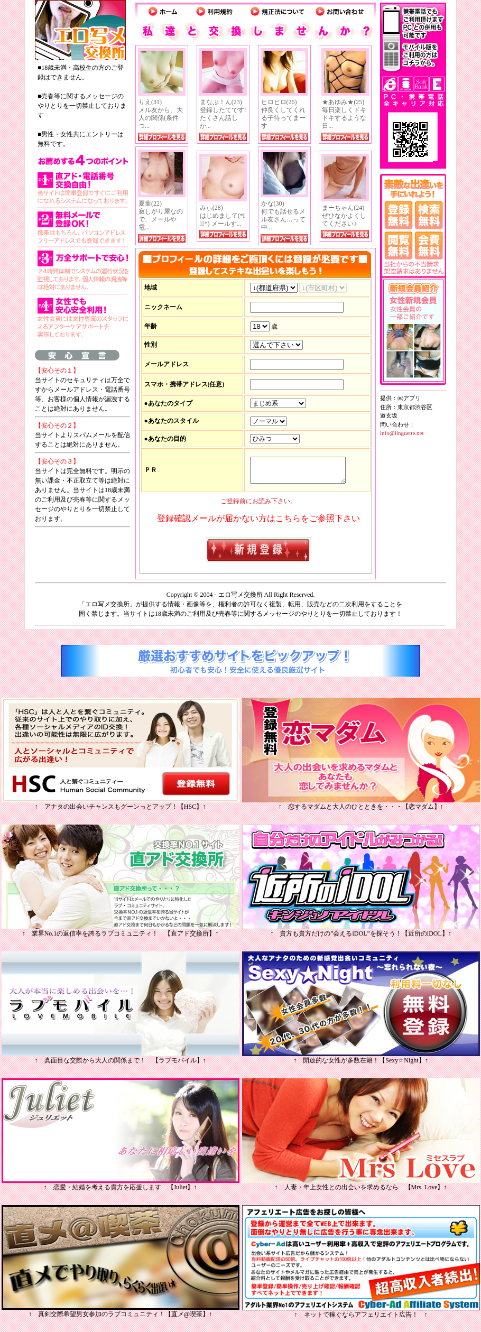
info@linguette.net (402, 433)
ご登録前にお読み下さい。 (258, 502)
